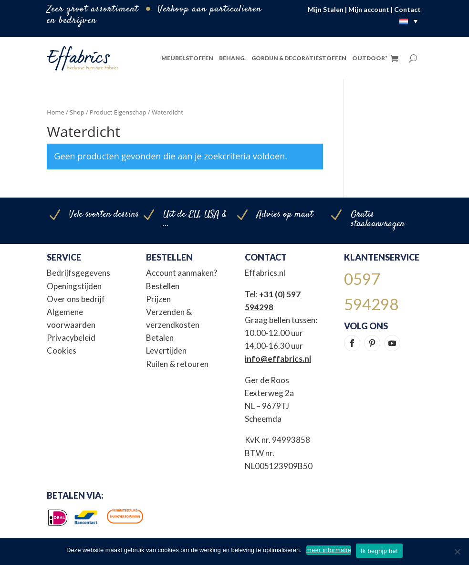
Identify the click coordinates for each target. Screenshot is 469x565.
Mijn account (368, 9)
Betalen (160, 338)
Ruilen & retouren (177, 364)
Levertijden (166, 350)
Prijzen (158, 299)
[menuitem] (410, 21)
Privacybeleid (71, 338)
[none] (410, 21)
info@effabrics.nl (278, 359)
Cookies (61, 350)
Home (55, 112)
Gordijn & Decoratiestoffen (298, 58)
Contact (407, 9)
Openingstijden (74, 286)
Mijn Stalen (326, 9)
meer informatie (328, 550)
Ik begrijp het (379, 551)
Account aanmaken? (181, 273)
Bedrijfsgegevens (78, 273)
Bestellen (162, 286)
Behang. (232, 58)
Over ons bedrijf (76, 299)
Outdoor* (369, 58)
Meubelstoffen (187, 58)
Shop (77, 112)
